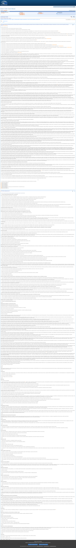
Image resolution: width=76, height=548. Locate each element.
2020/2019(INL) (5, 10)
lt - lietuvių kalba (65, 6)
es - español (54, 6)
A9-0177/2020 (73, 19)
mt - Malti (67, 6)
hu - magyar (66, 6)
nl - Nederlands (68, 6)
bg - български (53, 6)
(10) (1, 187)
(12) (1, 188)
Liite (3, 22)
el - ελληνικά (59, 6)
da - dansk (56, 6)
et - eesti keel (58, 6)
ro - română (71, 6)
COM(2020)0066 (54, 44)
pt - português (70, 6)
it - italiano (63, 6)
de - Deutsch (57, 6)
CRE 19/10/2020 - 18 (22, 14)
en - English (60, 6)
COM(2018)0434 (49, 38)
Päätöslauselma (5, 21)
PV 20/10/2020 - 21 (41, 13)
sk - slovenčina (72, 6)
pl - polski (69, 6)
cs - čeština (55, 6)
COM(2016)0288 (69, 47)
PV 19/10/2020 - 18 (22, 13)
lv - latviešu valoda (64, 6)
